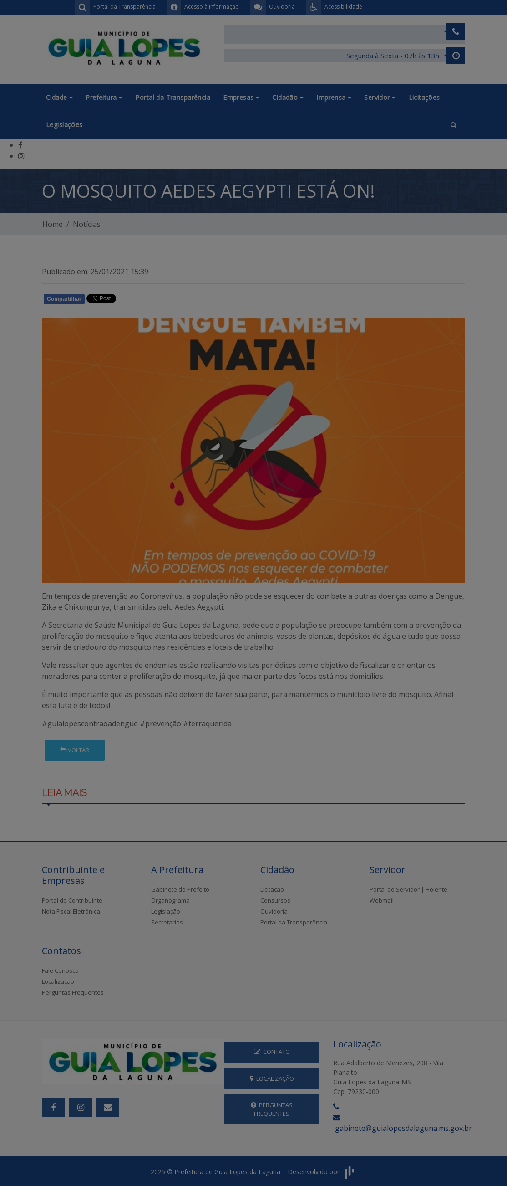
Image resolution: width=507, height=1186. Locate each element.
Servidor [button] (379, 97)
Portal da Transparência (172, 97)
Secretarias (167, 922)
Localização (58, 981)
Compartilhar (64, 299)
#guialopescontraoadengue (90, 724)
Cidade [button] (59, 97)
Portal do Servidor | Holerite (408, 889)
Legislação (165, 911)
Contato (272, 1051)
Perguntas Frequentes (73, 992)
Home (52, 224)
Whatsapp (147, 301)
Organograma (170, 900)
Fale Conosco (60, 970)
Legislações (64, 124)
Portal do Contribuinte (72, 900)
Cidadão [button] (288, 97)
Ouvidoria (274, 911)
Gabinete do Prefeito (180, 889)
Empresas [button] (241, 97)
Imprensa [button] (333, 97)
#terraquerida (207, 724)
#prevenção (160, 724)
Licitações (424, 97)
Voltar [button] (74, 750)
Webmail (382, 900)
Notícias (87, 224)
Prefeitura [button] (104, 97)
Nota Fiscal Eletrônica (71, 911)
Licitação (272, 889)
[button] (453, 125)
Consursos (275, 900)
